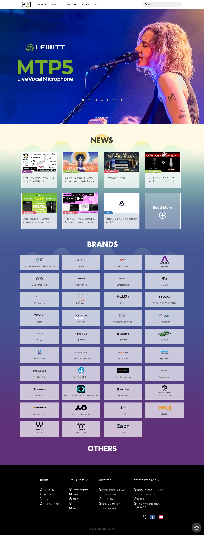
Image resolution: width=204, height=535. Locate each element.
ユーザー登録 (107, 499)
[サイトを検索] (162, 4)
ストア (97, 5)
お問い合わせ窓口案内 (111, 504)
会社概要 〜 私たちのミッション (150, 490)
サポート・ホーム (109, 494)
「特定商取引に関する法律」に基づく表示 (150, 505)
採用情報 (140, 499)
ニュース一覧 (48, 490)
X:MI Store (76, 499)
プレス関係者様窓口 (110, 508)
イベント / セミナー (51, 499)
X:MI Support (77, 494)
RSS (74, 508)
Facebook (76, 504)
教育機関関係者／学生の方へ (114, 490)
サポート (85, 5)
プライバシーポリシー (146, 494)
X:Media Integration (80, 490)
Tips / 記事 (47, 494)
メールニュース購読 (51, 504)
